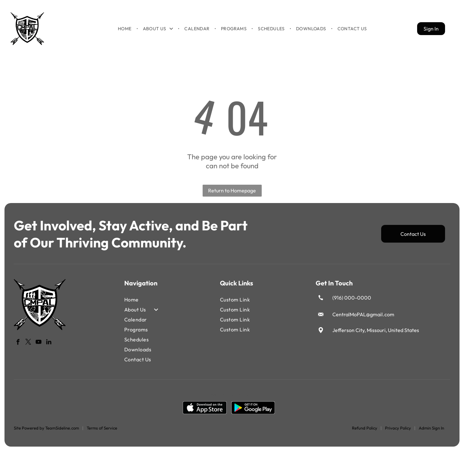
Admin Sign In (431, 430)
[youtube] (38, 345)
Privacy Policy (398, 430)
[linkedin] (49, 345)
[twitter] (28, 345)
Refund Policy (364, 430)
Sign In (431, 30)
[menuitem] (125, 30)
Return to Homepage (232, 193)
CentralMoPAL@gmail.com (363, 317)
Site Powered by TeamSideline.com (46, 430)
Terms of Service (102, 430)
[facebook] (18, 345)
